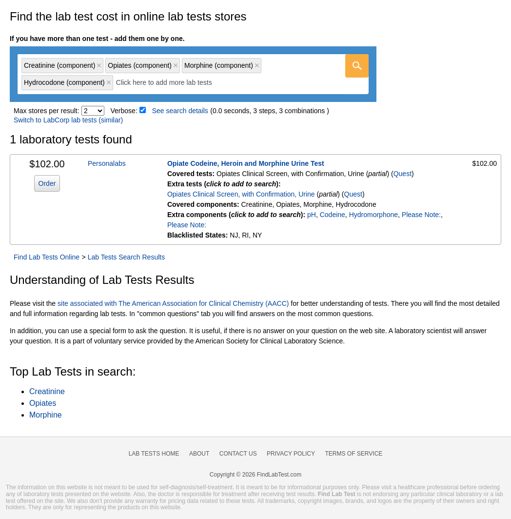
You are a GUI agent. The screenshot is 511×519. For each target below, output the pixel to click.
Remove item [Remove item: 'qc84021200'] (175, 65)
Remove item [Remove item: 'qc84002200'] (99, 65)
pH (311, 215)
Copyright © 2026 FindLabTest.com (255, 474)
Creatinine (47, 391)
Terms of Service (354, 453)
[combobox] (193, 74)
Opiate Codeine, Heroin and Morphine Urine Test (245, 163)
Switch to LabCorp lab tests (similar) (68, 120)
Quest (402, 174)
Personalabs (107, 163)
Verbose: (124, 111)
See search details (180, 111)
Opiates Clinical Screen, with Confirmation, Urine (241, 194)
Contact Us (238, 453)
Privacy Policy (291, 453)
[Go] (357, 66)
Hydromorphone (373, 215)
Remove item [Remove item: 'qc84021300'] (257, 65)
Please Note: (421, 215)
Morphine (45, 415)
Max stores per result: (46, 111)
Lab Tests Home (154, 453)
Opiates (42, 403)
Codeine (332, 215)
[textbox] (171, 82)
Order (47, 183)
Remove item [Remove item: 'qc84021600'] (109, 82)
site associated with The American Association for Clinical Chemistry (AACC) (173, 303)
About (199, 453)
